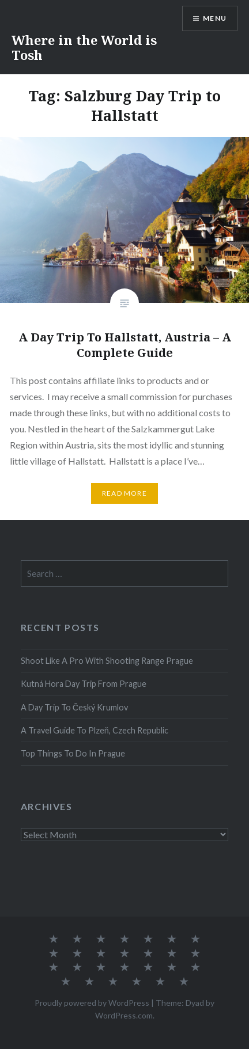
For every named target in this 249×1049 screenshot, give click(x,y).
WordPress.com (124, 1015)
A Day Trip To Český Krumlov (74, 707)
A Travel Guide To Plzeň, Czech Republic (94, 730)
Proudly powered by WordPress (92, 1003)
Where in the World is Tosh (84, 47)
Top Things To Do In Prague (73, 753)
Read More (124, 493)
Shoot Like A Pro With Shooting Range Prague (107, 661)
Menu (215, 18)
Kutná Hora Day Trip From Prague (83, 684)
